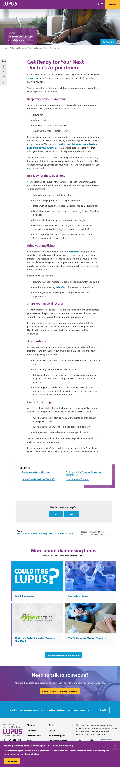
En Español (108, 42)
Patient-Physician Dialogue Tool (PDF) (38, 479)
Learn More (11, 761)
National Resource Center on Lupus (26, 48)
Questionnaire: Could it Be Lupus (36, 472)
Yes (55, 514)
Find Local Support (57, 735)
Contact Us (32, 730)
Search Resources (51, 48)
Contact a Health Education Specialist (60, 691)
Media (29, 740)
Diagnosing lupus (25, 533)
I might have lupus (65, 533)
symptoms (32, 78)
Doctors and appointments (44, 533)
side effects (62, 287)
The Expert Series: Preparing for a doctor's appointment (84, 473)
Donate (112, 4)
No (71, 514)
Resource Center (34, 735)
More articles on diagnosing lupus (64, 655)
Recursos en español (58, 740)
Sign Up (103, 710)
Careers (52, 725)
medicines (74, 251)
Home (6, 48)
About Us (31, 725)
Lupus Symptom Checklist (77, 479)
